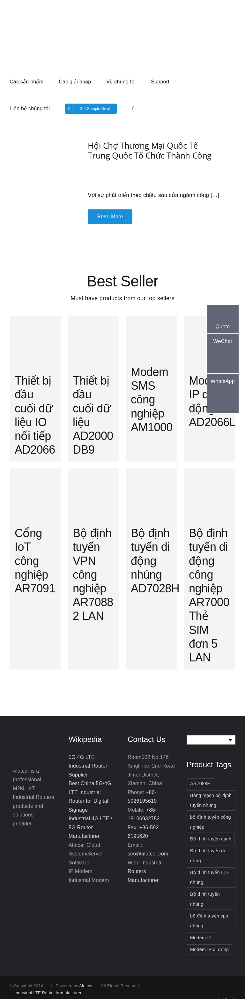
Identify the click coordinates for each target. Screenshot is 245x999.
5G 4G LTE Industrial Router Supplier (88, 765)
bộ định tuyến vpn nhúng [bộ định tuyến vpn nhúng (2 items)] (209, 920)
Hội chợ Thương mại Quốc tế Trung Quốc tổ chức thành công (150, 150)
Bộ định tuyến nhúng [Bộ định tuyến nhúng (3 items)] (205, 899)
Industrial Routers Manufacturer (145, 871)
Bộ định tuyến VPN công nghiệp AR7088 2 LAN (93, 574)
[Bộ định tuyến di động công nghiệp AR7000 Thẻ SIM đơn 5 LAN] (209, 494)
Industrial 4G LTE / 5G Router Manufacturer (90, 827)
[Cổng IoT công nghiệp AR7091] (35, 494)
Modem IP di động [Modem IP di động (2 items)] (209, 949)
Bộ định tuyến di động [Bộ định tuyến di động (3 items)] (207, 855)
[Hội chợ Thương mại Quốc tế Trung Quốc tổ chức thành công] (37, 166)
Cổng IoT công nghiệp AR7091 (35, 561)
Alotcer (86, 985)
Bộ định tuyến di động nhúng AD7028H (155, 561)
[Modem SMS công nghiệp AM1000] (151, 337)
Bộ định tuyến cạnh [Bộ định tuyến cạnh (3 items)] (210, 838)
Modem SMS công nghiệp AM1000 (152, 399)
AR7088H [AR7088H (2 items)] (200, 783)
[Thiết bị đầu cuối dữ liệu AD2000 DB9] (93, 341)
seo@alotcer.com (148, 853)
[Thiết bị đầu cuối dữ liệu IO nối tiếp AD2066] (35, 341)
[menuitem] (211, 740)
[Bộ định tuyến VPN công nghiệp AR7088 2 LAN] (93, 494)
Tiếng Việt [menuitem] (207, 740)
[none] (211, 740)
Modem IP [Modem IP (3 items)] (201, 937)
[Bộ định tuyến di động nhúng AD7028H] (151, 494)
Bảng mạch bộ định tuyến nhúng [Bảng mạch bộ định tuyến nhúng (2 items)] (211, 800)
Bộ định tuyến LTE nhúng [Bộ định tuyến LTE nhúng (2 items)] (209, 877)
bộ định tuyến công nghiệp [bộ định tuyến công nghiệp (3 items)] (210, 822)
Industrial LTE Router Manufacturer (47, 992)
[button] (133, 108)
